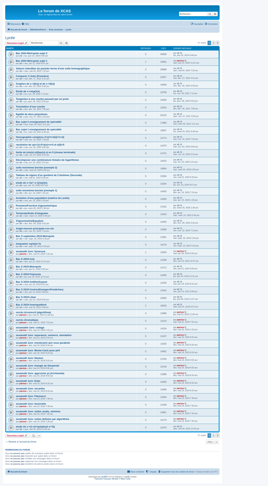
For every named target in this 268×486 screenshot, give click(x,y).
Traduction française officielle (106, 479)
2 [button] (213, 43)
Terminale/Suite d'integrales (32, 213)
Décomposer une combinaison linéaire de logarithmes (47, 160)
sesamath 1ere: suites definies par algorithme (42, 419)
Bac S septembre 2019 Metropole (35, 236)
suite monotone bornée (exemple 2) (36, 167)
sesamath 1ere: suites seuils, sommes (38, 411)
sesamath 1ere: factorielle (31, 403)
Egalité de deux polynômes (31, 114)
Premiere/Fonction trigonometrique (36, 205)
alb (20, 56)
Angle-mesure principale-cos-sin (35, 228)
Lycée (10, 38)
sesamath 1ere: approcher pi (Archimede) (40, 373)
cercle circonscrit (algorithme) (33, 312)
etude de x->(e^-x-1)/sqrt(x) (31, 182)
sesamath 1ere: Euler (28, 381)
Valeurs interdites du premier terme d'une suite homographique (53, 68)
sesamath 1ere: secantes (30, 388)
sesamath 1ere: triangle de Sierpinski (37, 365)
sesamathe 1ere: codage (30, 327)
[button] (218, 43)
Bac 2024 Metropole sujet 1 (31, 60)
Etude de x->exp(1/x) (28, 91)
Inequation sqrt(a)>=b (28, 243)
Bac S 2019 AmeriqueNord (31, 304)
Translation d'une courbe (30, 106)
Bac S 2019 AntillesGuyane (31, 281)
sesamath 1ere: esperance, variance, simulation (43, 335)
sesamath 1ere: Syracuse (30, 251)
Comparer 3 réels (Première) (32, 76)
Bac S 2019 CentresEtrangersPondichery (39, 289)
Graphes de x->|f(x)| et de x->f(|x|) (35, 83)
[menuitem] (25, 24)
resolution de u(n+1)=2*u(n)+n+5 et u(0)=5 (40, 144)
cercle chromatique (27, 320)
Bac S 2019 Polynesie (28, 274)
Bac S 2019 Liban (26, 297)
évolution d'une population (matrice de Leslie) (42, 198)
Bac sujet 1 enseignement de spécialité (38, 129)
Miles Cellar (125, 479)
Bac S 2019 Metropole (28, 266)
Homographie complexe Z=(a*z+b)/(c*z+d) (40, 137)
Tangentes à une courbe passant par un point (42, 99)
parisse (180, 60)
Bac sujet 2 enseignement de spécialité (38, 121)
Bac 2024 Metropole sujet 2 (31, 53)
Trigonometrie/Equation (29, 220)
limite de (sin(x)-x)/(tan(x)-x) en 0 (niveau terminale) (45, 152)
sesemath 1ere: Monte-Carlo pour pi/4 (38, 350)
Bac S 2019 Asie (25, 259)
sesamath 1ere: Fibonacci (31, 396)
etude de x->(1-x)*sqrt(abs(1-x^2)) (35, 426)
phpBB (104, 477)
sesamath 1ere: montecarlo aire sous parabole (43, 342)
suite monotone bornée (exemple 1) (36, 190)
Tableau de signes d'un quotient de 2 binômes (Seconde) (49, 175)
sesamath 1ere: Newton (29, 358)
